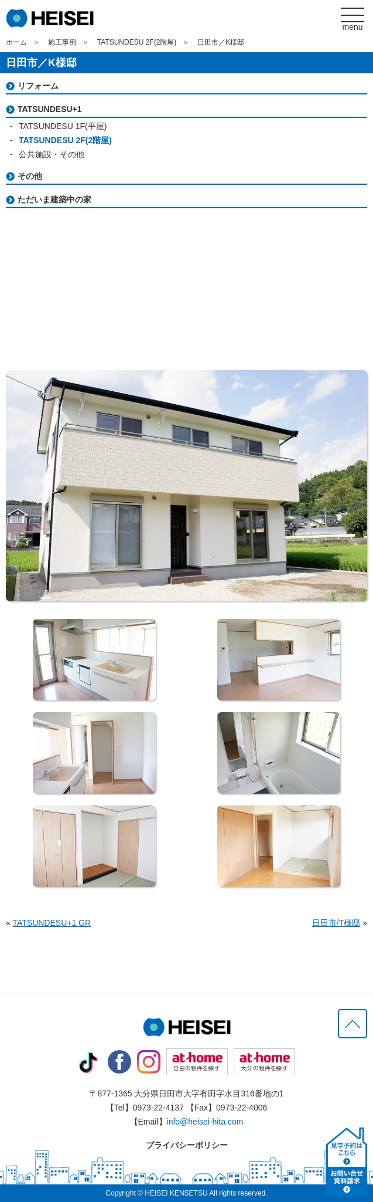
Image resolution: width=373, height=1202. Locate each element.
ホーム (16, 42)
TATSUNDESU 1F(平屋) (63, 126)
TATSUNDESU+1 (50, 109)
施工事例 (62, 42)
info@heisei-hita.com (205, 1121)
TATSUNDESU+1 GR (51, 922)
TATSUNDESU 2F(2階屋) (137, 42)
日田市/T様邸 (336, 922)
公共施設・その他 (51, 154)
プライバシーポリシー (187, 1145)
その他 (30, 176)
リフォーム (38, 85)
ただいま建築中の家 (54, 199)
